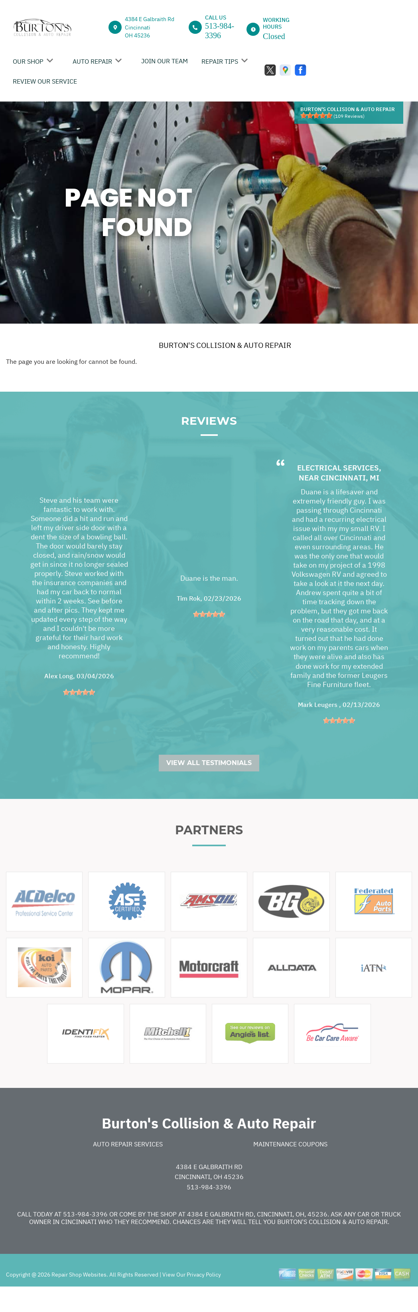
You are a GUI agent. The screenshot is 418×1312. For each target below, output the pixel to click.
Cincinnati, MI (350, 499)
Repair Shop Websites (78, 1296)
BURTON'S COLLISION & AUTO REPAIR (225, 345)
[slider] (316, 115)
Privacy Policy (204, 1296)
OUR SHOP (28, 61)
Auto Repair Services (128, 1166)
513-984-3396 (209, 1209)
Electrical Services (338, 489)
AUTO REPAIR (92, 61)
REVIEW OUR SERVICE (45, 81)
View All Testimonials (209, 785)
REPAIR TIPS (219, 61)
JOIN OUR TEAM (164, 61)
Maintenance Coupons (290, 1166)
